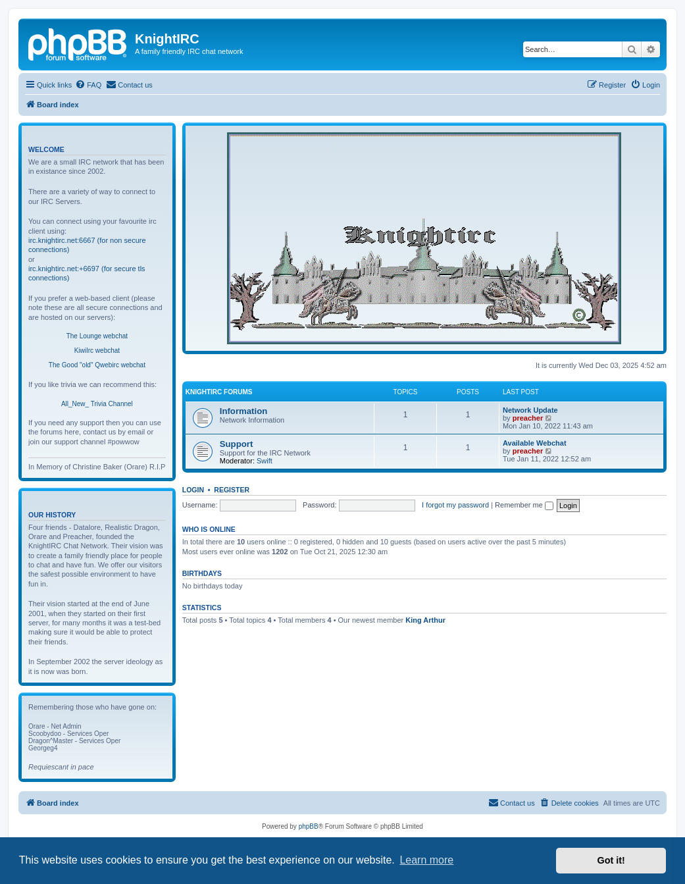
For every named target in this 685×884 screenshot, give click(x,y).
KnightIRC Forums (219, 392)
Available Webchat (535, 443)
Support (236, 444)
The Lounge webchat (97, 336)
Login (193, 490)
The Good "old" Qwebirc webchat (97, 365)
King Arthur (425, 620)
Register (231, 490)
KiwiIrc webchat (97, 350)
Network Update (530, 410)
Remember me (524, 505)
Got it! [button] (611, 860)
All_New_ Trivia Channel (97, 403)
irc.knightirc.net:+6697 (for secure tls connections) (86, 273)
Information (244, 411)
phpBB (308, 826)
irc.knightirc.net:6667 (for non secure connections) (87, 244)
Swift (264, 461)
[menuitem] (88, 85)
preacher (528, 418)
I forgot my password (455, 505)
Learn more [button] (426, 860)
